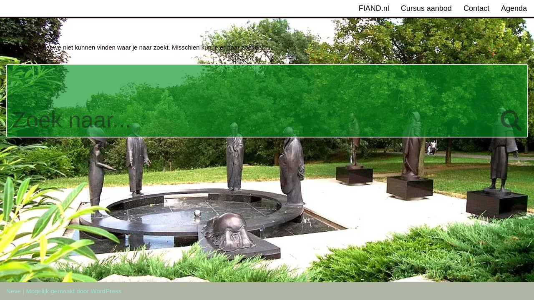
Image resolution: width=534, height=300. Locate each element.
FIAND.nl (374, 8)
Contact (476, 8)
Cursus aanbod (426, 8)
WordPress (106, 291)
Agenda (514, 8)
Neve (13, 291)
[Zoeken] (250, 101)
